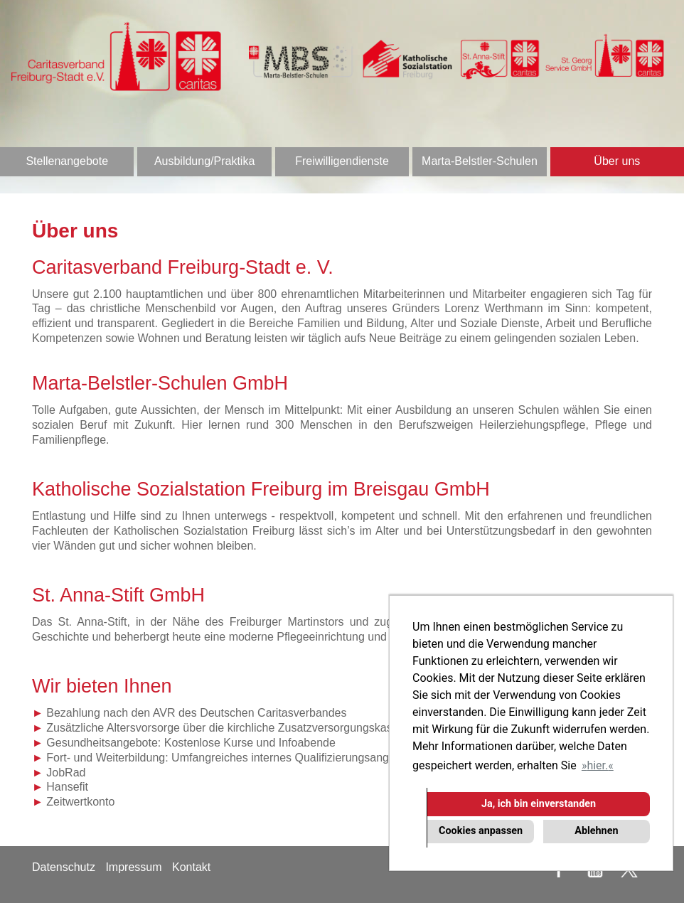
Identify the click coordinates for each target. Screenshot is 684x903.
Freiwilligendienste (342, 161)
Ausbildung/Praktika (204, 161)
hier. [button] (597, 765)
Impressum (133, 867)
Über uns (617, 161)
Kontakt (191, 867)
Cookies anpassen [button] (481, 831)
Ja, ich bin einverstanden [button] (538, 804)
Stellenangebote (67, 161)
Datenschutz (63, 867)
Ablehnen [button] (596, 831)
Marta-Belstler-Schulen (480, 161)
